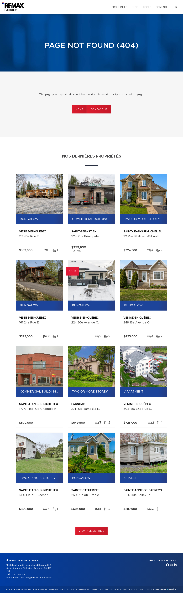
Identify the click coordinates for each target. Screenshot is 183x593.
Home (79, 109)
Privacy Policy (129, 589)
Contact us (99, 109)
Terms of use (145, 589)
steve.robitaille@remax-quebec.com (32, 578)
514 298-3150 (19, 574)
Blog (135, 7)
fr (175, 7)
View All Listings (91, 531)
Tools (147, 7)
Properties (119, 7)
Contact (161, 7)
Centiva (172, 589)
